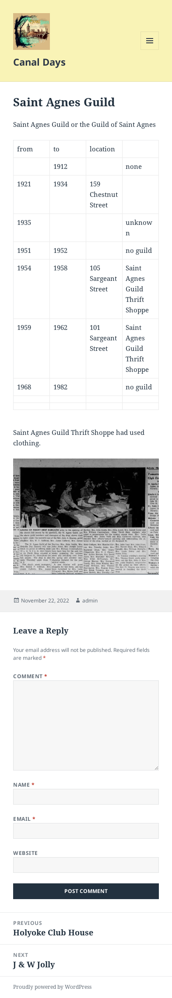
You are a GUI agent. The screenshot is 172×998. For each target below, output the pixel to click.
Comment (30, 676)
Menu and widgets (150, 49)
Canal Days (39, 61)
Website (25, 853)
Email (24, 819)
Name (24, 784)
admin (90, 600)
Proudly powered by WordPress (52, 987)
